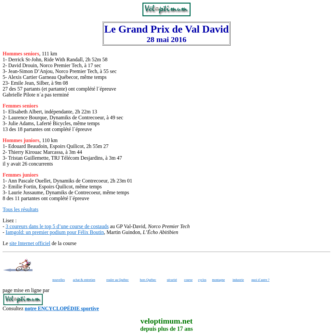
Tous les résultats (20, 209)
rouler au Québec (117, 280)
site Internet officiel (29, 243)
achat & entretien (84, 280)
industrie (238, 280)
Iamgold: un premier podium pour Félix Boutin (55, 232)
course (188, 280)
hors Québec (148, 280)
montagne (218, 280)
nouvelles (58, 280)
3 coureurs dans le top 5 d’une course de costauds (57, 226)
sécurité (172, 280)
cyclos (202, 280)
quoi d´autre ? (260, 280)
